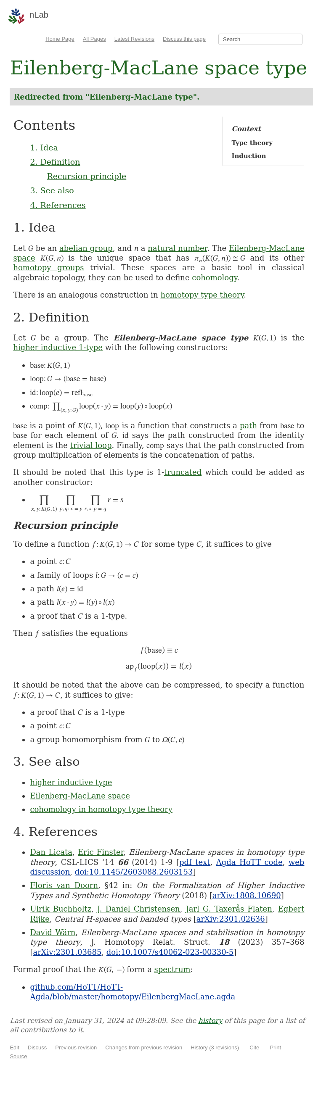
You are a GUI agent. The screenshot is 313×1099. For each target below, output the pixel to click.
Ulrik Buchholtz (60, 908)
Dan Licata (51, 852)
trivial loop (91, 445)
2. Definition (55, 161)
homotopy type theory (202, 294)
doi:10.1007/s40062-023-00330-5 (170, 952)
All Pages (94, 39)
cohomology (214, 277)
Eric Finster (100, 852)
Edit (14, 1047)
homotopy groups (48, 267)
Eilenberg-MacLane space (80, 795)
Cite (254, 1047)
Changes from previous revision (143, 1047)
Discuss (37, 1047)
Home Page (59, 39)
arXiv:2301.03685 (67, 952)
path (248, 425)
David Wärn (52, 932)
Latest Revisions (134, 39)
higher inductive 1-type (58, 347)
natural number (177, 248)
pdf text (194, 862)
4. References (57, 205)
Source (18, 1056)
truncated (183, 472)
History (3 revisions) (215, 1047)
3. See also (52, 190)
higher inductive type (71, 782)
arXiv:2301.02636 (230, 919)
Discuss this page (184, 39)
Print (275, 1047)
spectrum (172, 969)
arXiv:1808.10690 (246, 895)
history (210, 1021)
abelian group (86, 248)
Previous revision (76, 1047)
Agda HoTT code (249, 862)
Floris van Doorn (64, 885)
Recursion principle (86, 176)
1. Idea (44, 147)
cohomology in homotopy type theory (101, 809)
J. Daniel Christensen (138, 908)
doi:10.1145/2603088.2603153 (134, 871)
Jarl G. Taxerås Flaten (229, 908)
